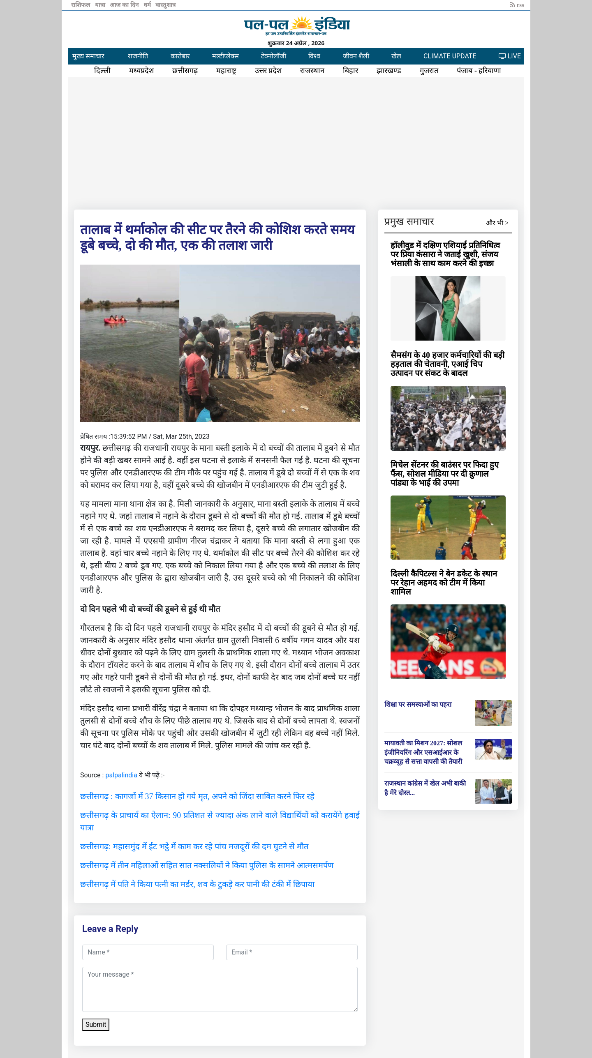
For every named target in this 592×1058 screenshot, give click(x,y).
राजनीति (138, 56)
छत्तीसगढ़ (185, 71)
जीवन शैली (356, 56)
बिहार (350, 71)
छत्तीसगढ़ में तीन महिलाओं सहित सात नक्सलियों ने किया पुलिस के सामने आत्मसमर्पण (206, 865)
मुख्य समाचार (88, 56)
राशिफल (81, 5)
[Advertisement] (296, 141)
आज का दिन (125, 5)
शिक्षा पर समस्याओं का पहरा (417, 704)
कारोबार (180, 56)
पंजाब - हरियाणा (479, 71)
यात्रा (101, 5)
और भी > (497, 222)
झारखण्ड (389, 71)
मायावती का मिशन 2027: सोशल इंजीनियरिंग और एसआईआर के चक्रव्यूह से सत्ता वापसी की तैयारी (423, 752)
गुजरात (429, 71)
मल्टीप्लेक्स (225, 56)
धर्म (148, 5)
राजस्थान (312, 71)
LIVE (510, 56)
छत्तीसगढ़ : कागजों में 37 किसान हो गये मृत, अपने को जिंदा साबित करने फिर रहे (197, 796)
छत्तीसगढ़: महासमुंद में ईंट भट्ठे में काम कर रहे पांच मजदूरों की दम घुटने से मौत (194, 846)
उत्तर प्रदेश (268, 71)
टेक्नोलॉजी (273, 56)
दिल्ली (102, 71)
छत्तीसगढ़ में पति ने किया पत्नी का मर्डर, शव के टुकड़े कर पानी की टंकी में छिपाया (197, 884)
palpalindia (121, 775)
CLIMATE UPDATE (449, 56)
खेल (396, 56)
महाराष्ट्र (226, 71)
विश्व (314, 56)
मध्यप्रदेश (141, 71)
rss (517, 5)
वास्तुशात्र (165, 5)
